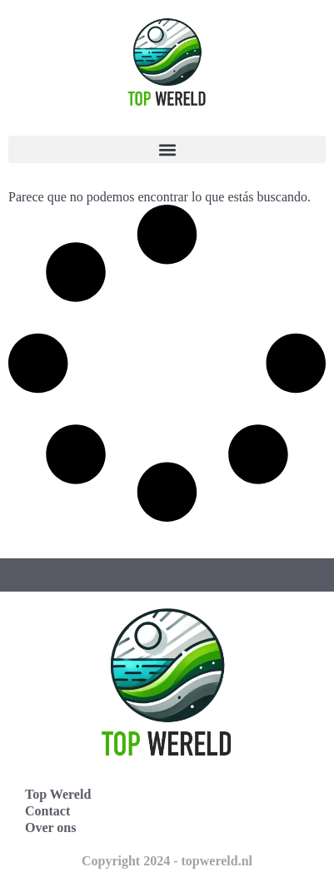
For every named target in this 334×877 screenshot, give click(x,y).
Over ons (50, 827)
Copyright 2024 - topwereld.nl (167, 861)
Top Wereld (58, 794)
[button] (167, 149)
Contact (47, 811)
